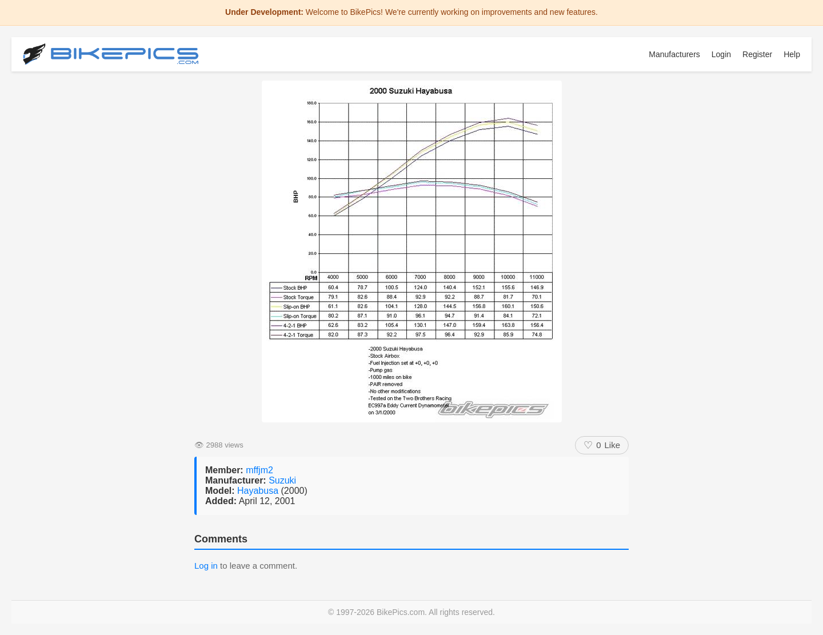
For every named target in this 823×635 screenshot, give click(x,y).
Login (721, 54)
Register (757, 54)
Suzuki (282, 480)
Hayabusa (259, 491)
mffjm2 (259, 470)
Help (792, 54)
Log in (206, 565)
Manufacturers (674, 54)
